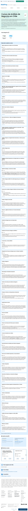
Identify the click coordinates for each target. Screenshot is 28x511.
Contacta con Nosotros (20, 1)
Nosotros (22, 491)
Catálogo (2, 492)
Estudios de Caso (10, 493)
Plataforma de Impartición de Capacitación (16, 496)
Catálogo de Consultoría (10, 496)
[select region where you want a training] (14, 467)
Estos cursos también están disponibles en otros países (9, 471)
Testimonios (23, 497)
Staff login (14, 510)
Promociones (3, 493)
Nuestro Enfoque (10, 491)
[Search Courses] (20, 5)
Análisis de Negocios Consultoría (6, 476)
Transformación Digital (17, 492)
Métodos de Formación (3, 495)
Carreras (22, 498)
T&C (21, 501)
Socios (22, 494)
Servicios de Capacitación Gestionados (16, 494)
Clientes (22, 496)
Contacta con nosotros (22, 509)
